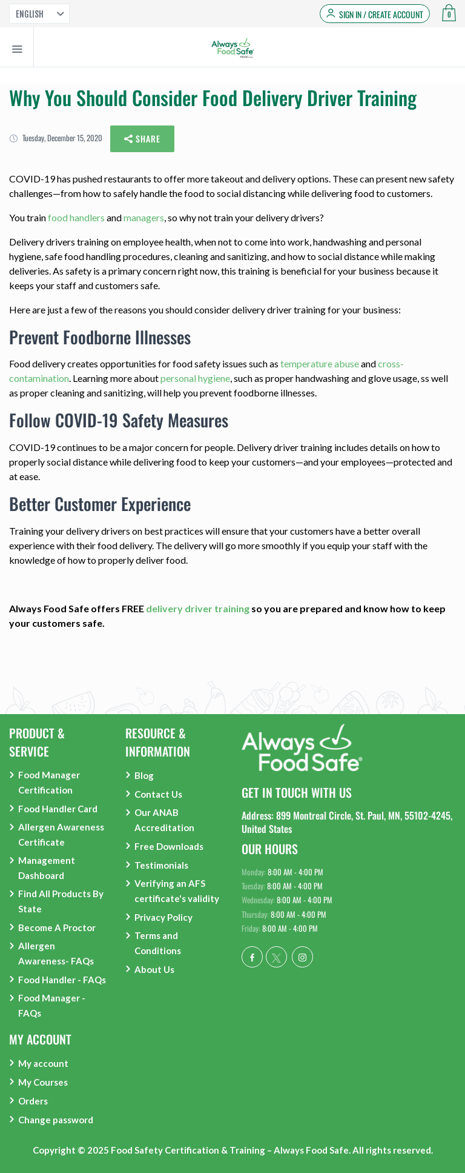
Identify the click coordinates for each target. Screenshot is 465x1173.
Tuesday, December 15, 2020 (55, 138)
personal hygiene (195, 378)
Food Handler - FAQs (62, 979)
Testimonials (161, 865)
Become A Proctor (57, 927)
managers (144, 217)
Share (142, 139)
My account (43, 1063)
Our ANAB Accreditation (164, 820)
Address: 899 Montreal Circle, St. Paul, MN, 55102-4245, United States (347, 822)
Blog (144, 775)
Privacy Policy (163, 917)
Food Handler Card (57, 808)
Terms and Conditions (157, 943)
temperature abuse (319, 363)
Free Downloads (168, 846)
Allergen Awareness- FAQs (56, 953)
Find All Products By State (61, 901)
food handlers (76, 217)
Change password (55, 1119)
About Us (154, 969)
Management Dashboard (46, 868)
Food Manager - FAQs (51, 1005)
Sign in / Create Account (381, 14)
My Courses (43, 1082)
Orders (33, 1100)
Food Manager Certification (49, 782)
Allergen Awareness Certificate (61, 834)
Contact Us (158, 794)
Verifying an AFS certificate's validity (176, 891)
